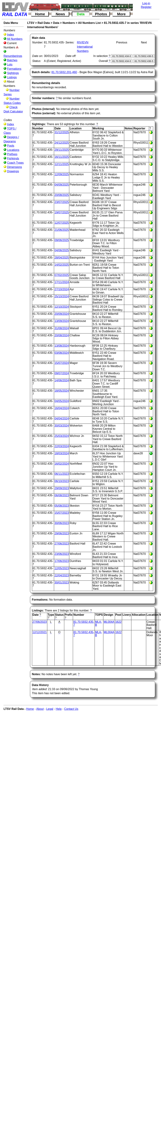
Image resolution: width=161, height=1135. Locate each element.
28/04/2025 (61, 257)
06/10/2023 (61, 481)
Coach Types (15, 162)
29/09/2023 (61, 488)
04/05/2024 (61, 401)
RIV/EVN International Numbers (85, 46)
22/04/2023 (61, 575)
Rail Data (44, 22)
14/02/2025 (61, 264)
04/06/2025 (61, 250)
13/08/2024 (61, 345)
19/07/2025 (61, 212)
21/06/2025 (61, 229)
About (40, 708)
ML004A (109, 621)
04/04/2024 (61, 418)
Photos (101, 14)
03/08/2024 (61, 352)
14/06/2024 (61, 380)
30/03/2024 (61, 425)
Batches (12, 60)
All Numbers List (89, 22)
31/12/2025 (61, 132)
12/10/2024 (61, 306)
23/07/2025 (61, 202)
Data (80, 14)
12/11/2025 (61, 164)
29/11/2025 (61, 149)
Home (40, 14)
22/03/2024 (61, 446)
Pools (10, 145)
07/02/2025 (61, 275)
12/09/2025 (61, 174)
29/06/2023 (61, 533)
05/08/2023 (61, 505)
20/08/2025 (61, 194)
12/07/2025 (61, 222)
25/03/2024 (61, 435)
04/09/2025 (61, 184)
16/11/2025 (61, 156)
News (60, 14)
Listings (12, 77)
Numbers (68, 22)
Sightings (13, 73)
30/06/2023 (61, 523)
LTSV (30, 22)
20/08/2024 (61, 335)
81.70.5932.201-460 (64, 72)
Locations (13, 149)
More (121, 14)
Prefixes (12, 154)
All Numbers (14, 38)
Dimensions (14, 167)
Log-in (146, 3)
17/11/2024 (61, 282)
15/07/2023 (61, 512)
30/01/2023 (61, 582)
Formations (14, 68)
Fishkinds (13, 158)
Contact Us (71, 708)
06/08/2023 (61, 495)
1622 (118, 621)
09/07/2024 (61, 373)
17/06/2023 (61, 561)
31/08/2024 (61, 328)
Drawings (13, 171)
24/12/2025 (61, 142)
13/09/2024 (61, 320)
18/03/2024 (61, 453)
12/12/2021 (39, 632)
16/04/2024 (61, 408)
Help (59, 708)
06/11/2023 (61, 473)
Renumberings (13, 55)
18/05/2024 (61, 390)
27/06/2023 (61, 543)
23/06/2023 (61, 553)
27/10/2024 (61, 289)
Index (10, 34)
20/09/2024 (61, 313)
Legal (49, 708)
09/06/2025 (61, 240)
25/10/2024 (61, 296)
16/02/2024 (61, 463)
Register (146, 7)
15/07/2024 (61, 362)
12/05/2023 (61, 568)
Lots (9, 64)
